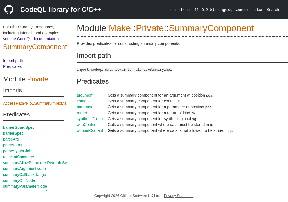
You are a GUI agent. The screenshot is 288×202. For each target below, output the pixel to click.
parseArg (11, 139)
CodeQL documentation (37, 38)
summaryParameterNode (25, 186)
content (83, 101)
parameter (86, 107)
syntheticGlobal (90, 118)
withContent (87, 124)
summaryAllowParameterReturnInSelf (36, 162)
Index (257, 9)
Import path (13, 60)
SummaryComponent (35, 46)
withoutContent (90, 130)
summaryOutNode (19, 180)
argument (85, 95)
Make (120, 28)
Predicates (12, 66)
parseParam (13, 145)
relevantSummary (18, 157)
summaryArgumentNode (24, 168)
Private (37, 79)
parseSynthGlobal (18, 151)
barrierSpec (13, 133)
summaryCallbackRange (24, 174)
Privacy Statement (179, 196)
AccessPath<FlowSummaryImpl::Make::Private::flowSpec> (54, 103)
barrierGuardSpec (18, 127)
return (82, 113)
